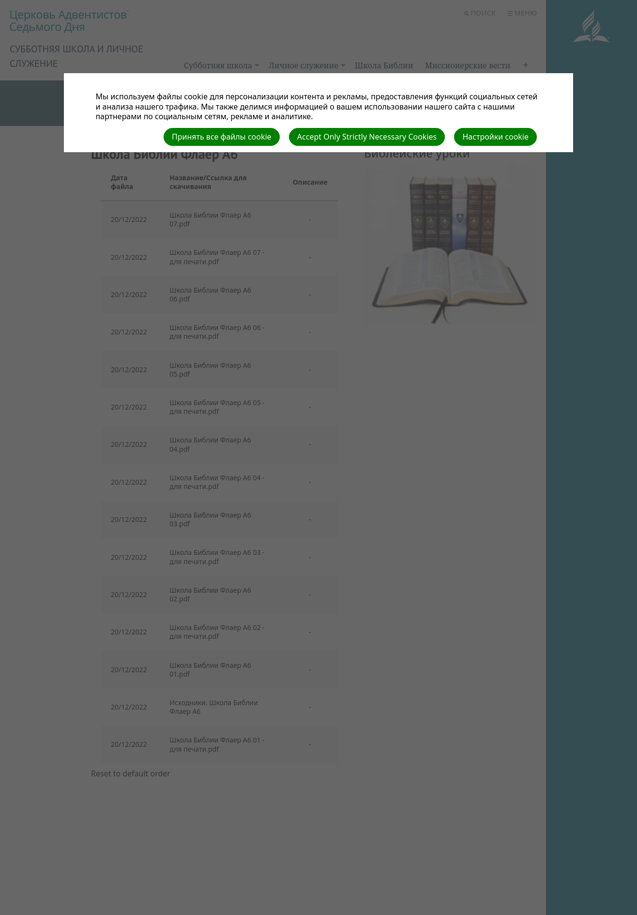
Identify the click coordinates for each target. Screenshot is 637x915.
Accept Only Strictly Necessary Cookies (367, 136)
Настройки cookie (495, 136)
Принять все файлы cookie (222, 136)
